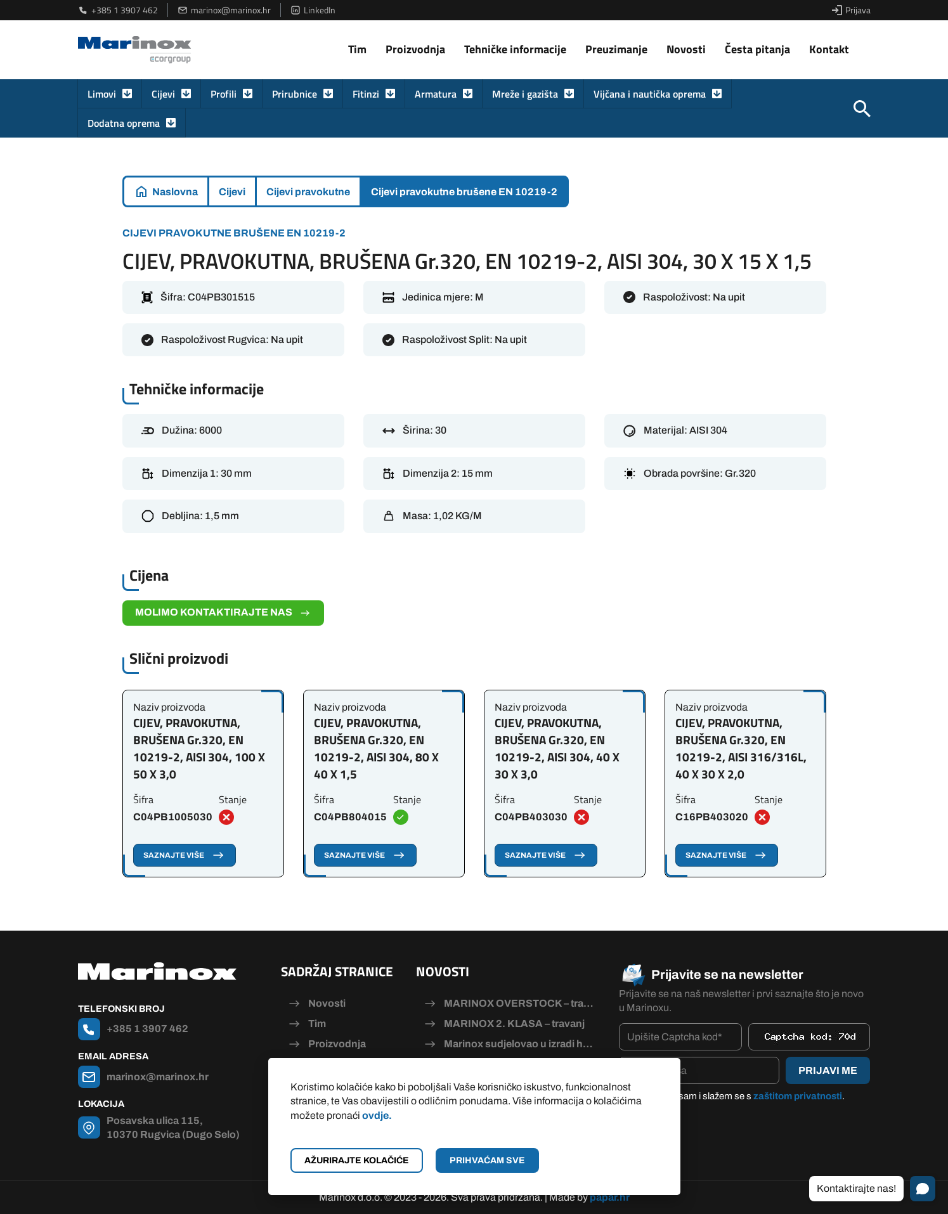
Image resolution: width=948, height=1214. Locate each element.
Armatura (436, 93)
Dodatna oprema (124, 123)
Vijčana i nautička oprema (650, 93)
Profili (224, 93)
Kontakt (829, 49)
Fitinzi (366, 93)
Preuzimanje (616, 49)
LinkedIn (312, 10)
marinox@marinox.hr (224, 10)
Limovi (102, 93)
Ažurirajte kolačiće (356, 1160)
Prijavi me (827, 1070)
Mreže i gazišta (525, 93)
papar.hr (610, 1197)
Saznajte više (184, 855)
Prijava (851, 10)
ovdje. (377, 1115)
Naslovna (175, 191)
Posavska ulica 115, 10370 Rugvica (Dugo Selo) (173, 1127)
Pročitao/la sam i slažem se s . (738, 1096)
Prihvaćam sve (487, 1160)
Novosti (686, 49)
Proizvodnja (415, 49)
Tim (357, 49)
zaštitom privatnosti (797, 1096)
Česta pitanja (757, 49)
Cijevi (163, 93)
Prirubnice (294, 93)
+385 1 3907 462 (118, 10)
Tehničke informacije (515, 49)
